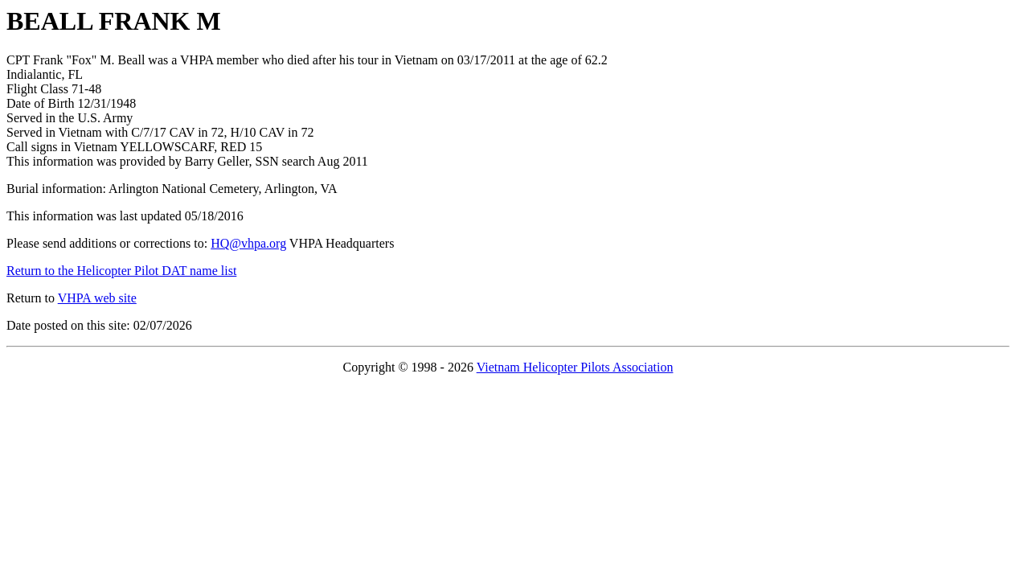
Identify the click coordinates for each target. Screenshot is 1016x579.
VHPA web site (97, 298)
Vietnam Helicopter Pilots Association (575, 367)
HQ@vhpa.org (248, 243)
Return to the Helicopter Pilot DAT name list (121, 270)
